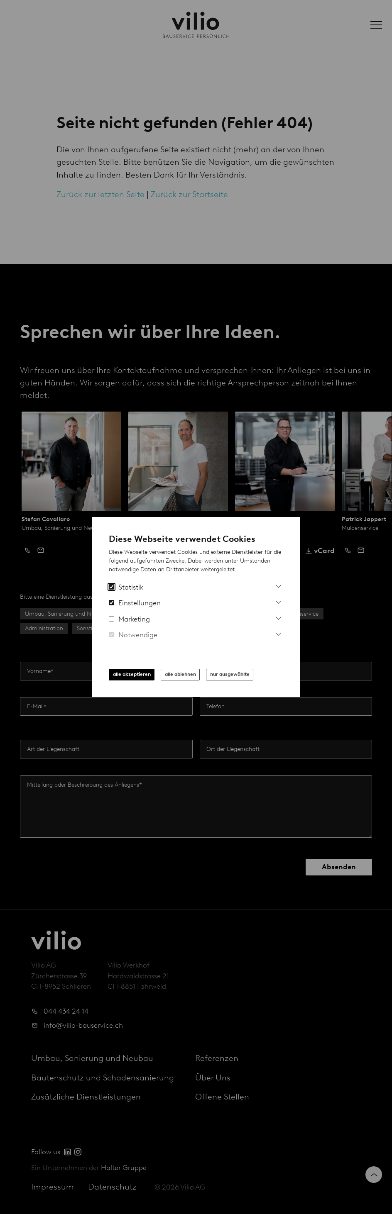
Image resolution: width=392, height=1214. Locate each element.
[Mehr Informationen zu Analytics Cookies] (278, 585)
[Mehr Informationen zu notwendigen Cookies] (278, 633)
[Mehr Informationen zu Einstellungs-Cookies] (278, 601)
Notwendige (133, 635)
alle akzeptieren (132, 674)
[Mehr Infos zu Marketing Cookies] (278, 617)
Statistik (126, 587)
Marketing (129, 619)
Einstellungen (135, 603)
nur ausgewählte (230, 674)
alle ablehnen (180, 674)
